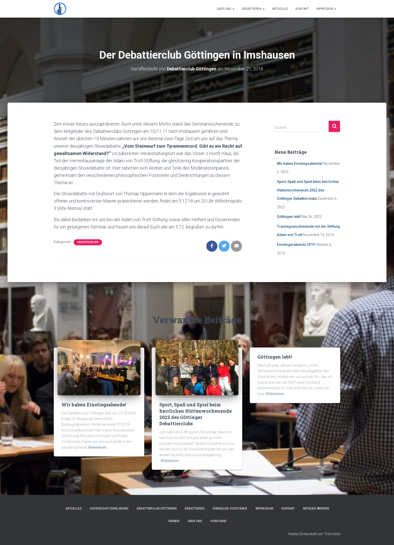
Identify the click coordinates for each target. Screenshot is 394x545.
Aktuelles (280, 9)
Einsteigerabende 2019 (296, 245)
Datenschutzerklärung (109, 508)
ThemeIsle (332, 534)
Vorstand (218, 521)
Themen (173, 521)
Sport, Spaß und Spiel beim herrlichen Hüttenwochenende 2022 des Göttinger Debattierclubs (308, 190)
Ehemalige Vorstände (230, 508)
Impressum (326, 9)
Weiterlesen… (98, 447)
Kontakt (302, 9)
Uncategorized (87, 242)
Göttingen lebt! (289, 217)
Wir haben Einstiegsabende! (300, 163)
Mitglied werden (316, 508)
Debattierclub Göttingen (157, 508)
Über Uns (225, 9)
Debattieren (253, 9)
